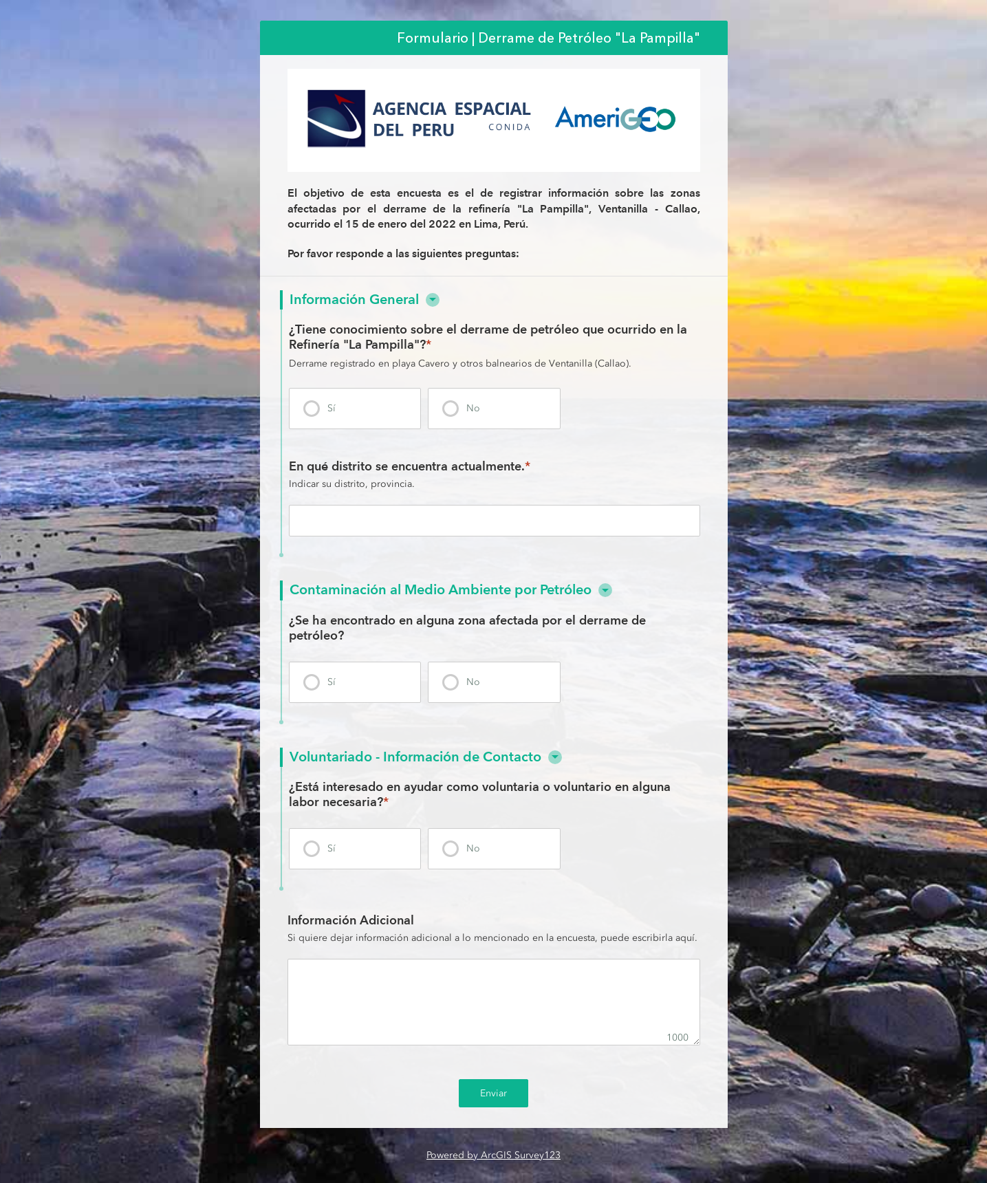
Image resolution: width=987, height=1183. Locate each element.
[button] (433, 300)
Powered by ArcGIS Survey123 (493, 1155)
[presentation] (355, 408)
